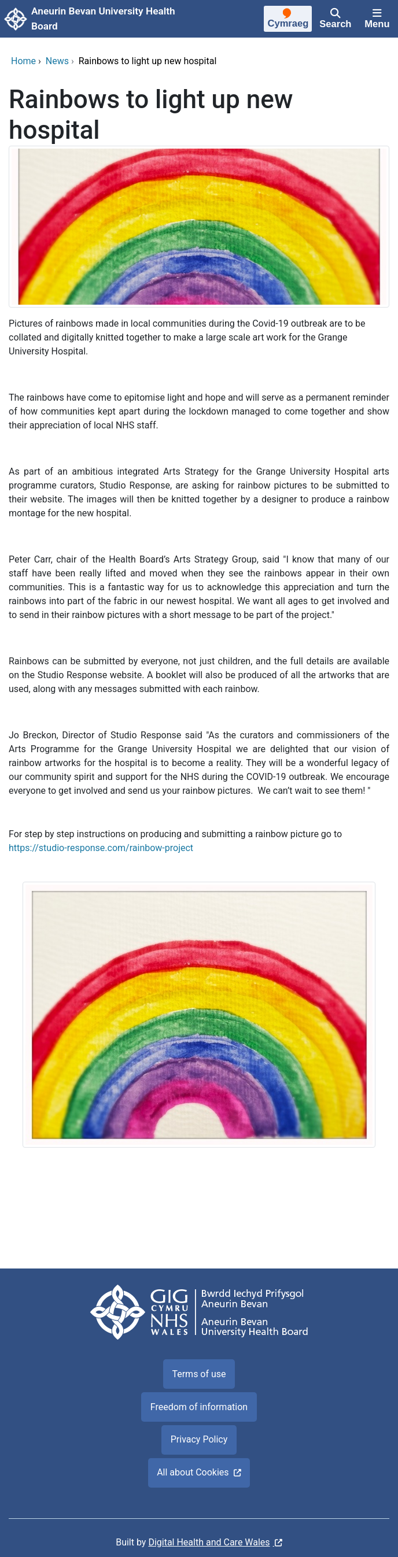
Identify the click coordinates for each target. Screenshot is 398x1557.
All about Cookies (193, 1472)
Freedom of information (199, 1406)
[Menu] (377, 19)
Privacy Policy (199, 1439)
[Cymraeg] (288, 20)
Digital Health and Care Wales (209, 1542)
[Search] (335, 19)
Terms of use (199, 1374)
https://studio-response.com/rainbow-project (101, 847)
